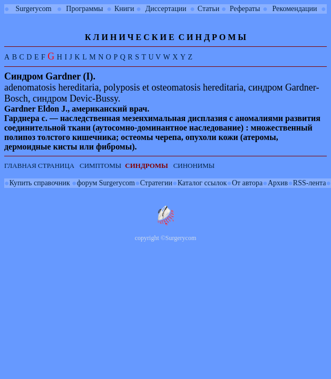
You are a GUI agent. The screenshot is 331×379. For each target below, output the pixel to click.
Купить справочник (39, 183)
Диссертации (166, 9)
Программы (84, 9)
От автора (247, 183)
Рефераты (245, 9)
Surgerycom (33, 9)
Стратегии (156, 183)
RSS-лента (309, 183)
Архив (278, 183)
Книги (124, 9)
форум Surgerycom (106, 183)
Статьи (208, 9)
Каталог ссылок (202, 183)
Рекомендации (294, 9)
